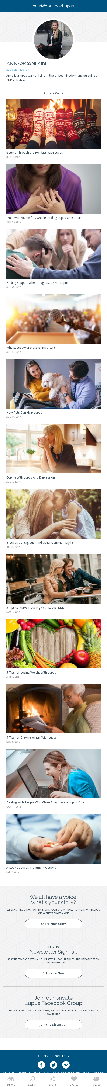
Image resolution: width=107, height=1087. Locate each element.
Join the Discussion (53, 1024)
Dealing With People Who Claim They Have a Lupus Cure (45, 802)
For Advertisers (61, 1073)
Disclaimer (98, 1073)
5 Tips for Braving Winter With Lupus (31, 737)
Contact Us (23, 1073)
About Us (8, 1073)
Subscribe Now (53, 973)
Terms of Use (81, 1073)
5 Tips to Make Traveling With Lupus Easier (36, 607)
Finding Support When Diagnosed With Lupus (37, 283)
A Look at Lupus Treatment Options (31, 867)
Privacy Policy (41, 1073)
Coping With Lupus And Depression (30, 477)
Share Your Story (53, 924)
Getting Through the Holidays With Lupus (34, 152)
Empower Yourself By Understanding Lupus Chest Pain (44, 218)
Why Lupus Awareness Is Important (30, 347)
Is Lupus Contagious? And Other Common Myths (40, 543)
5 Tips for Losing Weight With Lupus (31, 672)
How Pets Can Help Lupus (24, 412)
